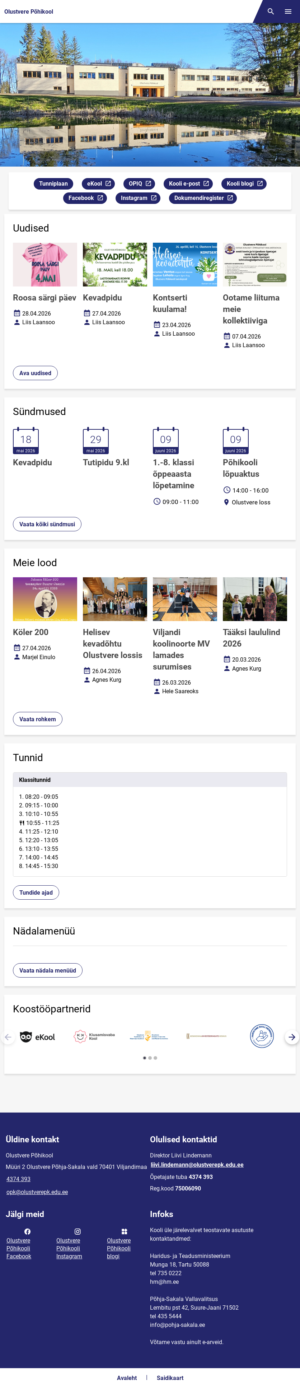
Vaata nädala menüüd (47, 970)
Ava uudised (35, 373)
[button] (292, 1037)
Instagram (140, 199)
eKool (101, 185)
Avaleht (127, 1378)
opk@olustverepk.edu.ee (37, 1192)
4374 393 (18, 1179)
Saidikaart (170, 1378)
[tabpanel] (150, 824)
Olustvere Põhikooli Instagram (69, 1243)
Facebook (87, 199)
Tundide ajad (36, 892)
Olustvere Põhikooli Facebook (18, 1243)
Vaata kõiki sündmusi (47, 524)
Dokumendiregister (205, 199)
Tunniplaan (53, 183)
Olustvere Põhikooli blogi (119, 1243)
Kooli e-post (191, 185)
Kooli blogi (246, 185)
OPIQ (141, 185)
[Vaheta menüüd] (288, 11)
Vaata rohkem (37, 719)
